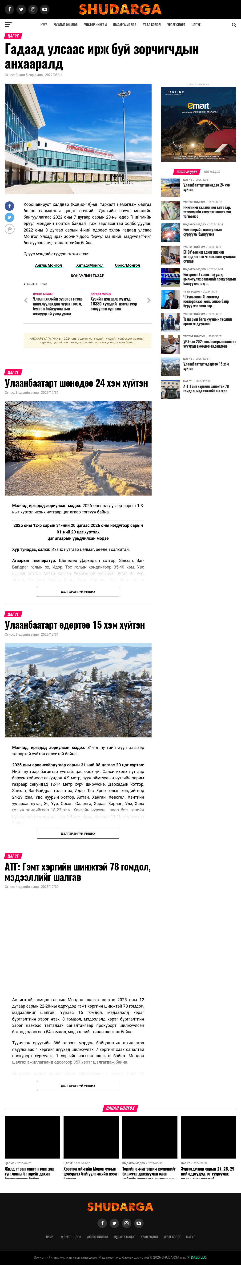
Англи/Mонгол (47, 265)
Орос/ (121, 265)
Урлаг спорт (176, 24)
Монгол (96, 265)
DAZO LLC (196, 1258)
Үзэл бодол (152, 24)
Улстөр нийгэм (95, 24)
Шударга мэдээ (125, 24)
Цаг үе (196, 24)
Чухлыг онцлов (66, 24)
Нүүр (43, 24)
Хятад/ (82, 265)
